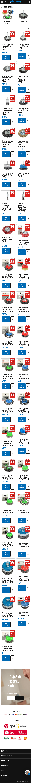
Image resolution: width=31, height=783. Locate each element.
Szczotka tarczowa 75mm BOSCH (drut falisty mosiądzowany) (23, 143)
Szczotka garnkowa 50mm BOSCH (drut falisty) (23, 46)
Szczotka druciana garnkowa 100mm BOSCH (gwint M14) (23, 578)
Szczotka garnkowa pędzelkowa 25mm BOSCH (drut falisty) (7, 111)
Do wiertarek (23, 21)
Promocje (15, 761)
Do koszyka (6, 57)
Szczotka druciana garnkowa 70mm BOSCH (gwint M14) (23, 276)
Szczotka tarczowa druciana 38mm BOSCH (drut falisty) (7, 47)
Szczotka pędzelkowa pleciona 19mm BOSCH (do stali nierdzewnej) (22, 207)
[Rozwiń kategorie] (2, 2)
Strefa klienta (15, 756)
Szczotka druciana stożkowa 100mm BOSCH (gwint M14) (7, 276)
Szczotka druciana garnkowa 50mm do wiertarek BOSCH (23, 242)
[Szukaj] (5, 2)
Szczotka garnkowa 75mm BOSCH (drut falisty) (23, 110)
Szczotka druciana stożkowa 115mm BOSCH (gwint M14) (7, 309)
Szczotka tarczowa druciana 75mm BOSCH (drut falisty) (23, 79)
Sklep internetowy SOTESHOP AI (24, 781)
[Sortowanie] (28, 28)
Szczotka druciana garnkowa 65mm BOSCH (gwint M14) (7, 443)
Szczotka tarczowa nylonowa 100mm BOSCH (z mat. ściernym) (7, 240)
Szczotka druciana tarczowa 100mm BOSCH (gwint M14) (7, 376)
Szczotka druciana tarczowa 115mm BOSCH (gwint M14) (23, 309)
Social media (15, 771)
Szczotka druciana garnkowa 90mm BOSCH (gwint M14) (23, 544)
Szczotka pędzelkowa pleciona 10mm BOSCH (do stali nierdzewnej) (6, 207)
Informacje (15, 751)
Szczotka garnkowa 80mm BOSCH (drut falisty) (7, 175)
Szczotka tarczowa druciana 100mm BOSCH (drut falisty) (7, 143)
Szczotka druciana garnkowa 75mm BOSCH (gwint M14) (23, 343)
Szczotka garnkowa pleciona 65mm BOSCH (23, 175)
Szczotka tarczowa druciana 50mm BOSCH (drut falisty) (7, 78)
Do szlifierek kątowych (7, 22)
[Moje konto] (29, 2)
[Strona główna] (15, 2)
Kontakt (4, 766)
